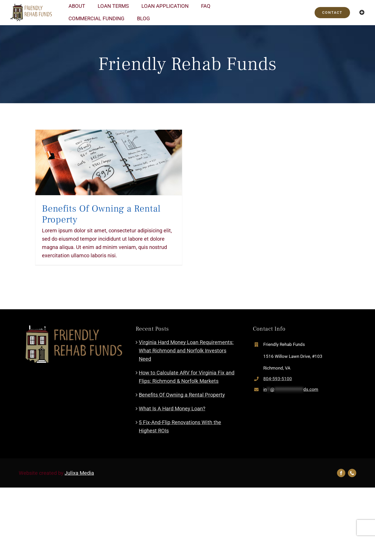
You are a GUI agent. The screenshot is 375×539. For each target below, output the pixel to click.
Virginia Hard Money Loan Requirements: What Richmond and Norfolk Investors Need (186, 350)
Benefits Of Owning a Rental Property (101, 214)
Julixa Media (79, 473)
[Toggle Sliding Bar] (362, 12)
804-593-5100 (277, 378)
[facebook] (341, 473)
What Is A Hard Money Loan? (172, 408)
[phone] (352, 473)
